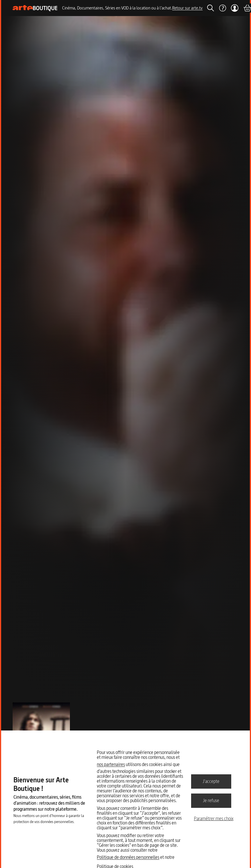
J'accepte (211, 781)
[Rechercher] (210, 8)
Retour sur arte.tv (187, 8)
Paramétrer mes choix (214, 818)
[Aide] (222, 8)
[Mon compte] (234, 8)
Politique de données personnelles (128, 857)
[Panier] (247, 8)
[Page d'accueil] (35, 8)
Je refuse (211, 800)
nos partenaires (111, 764)
